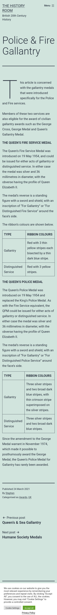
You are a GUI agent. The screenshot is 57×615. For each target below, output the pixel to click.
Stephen (10, 493)
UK (29, 497)
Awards (23, 497)
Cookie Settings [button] (12, 608)
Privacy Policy (28, 612)
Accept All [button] (29, 608)
